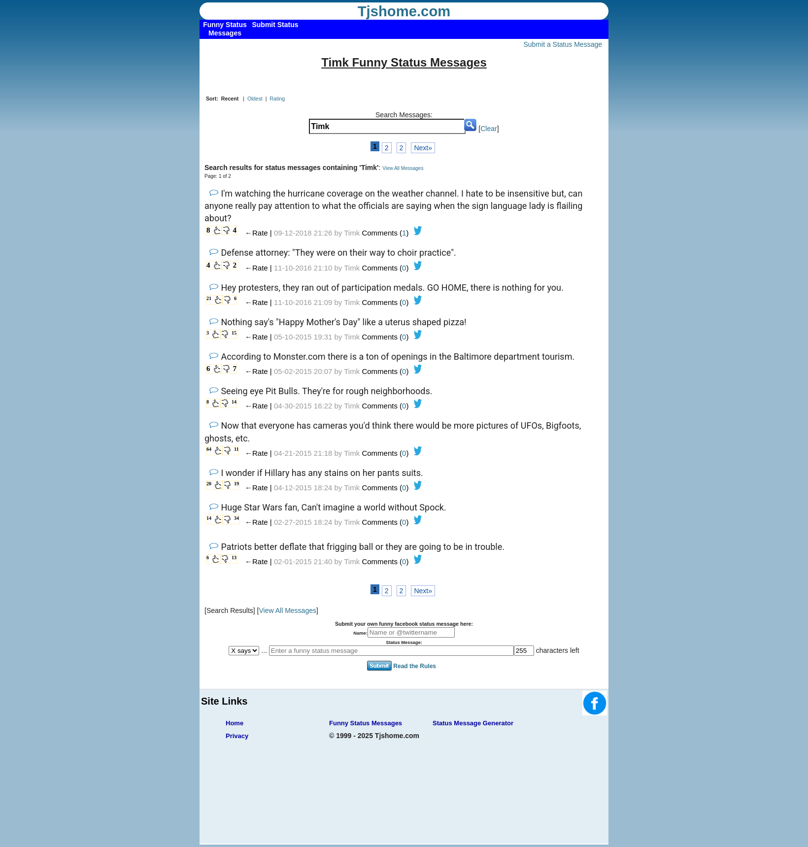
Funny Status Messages (365, 723)
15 (234, 333)
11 (236, 449)
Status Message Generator (473, 723)
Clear (488, 129)
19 (236, 483)
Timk (352, 233)
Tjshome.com (404, 11)
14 (234, 402)
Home (234, 723)
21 (208, 298)
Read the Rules (414, 666)
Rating (277, 99)
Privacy (237, 736)
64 (208, 449)
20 (208, 483)
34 (236, 518)
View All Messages (402, 168)
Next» (423, 148)
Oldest (255, 99)
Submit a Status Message (562, 44)
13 (234, 557)
